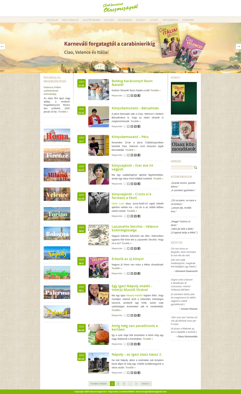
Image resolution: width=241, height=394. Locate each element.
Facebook (139, 95)
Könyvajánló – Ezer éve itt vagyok (132, 167)
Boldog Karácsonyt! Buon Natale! (132, 83)
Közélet (141, 20)
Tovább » (63, 111)
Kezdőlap (52, 20)
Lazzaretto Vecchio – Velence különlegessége (135, 228)
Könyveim (188, 20)
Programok (125, 20)
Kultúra (109, 20)
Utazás (154, 20)
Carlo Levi (118, 203)
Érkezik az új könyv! (128, 259)
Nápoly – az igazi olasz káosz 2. (137, 354)
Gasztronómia (91, 20)
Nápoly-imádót (134, 295)
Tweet (128, 95)
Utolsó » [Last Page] (145, 383)
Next (238, 46)
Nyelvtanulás (70, 20)
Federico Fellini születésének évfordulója (52, 90)
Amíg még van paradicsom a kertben (135, 327)
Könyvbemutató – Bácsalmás (135, 108)
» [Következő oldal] (136, 383)
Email (125, 95)
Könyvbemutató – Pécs (130, 136)
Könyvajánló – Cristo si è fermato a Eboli (131, 196)
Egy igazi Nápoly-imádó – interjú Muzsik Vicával (132, 288)
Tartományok (170, 20)
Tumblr (132, 95)
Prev (2, 46)
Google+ (135, 95)
